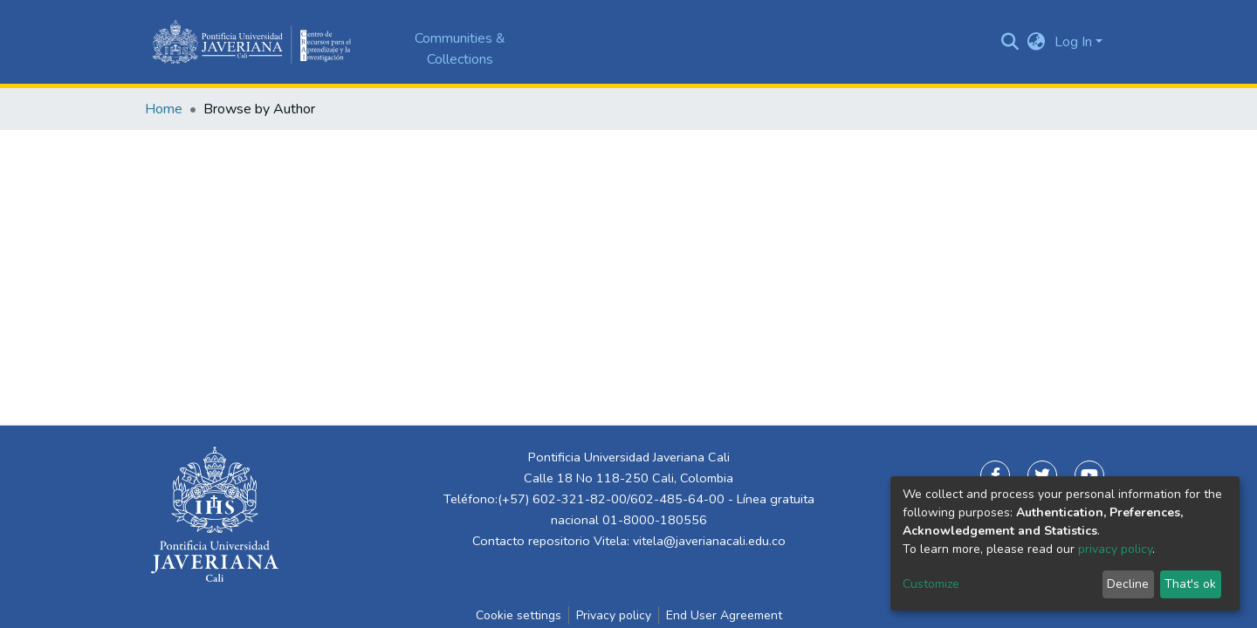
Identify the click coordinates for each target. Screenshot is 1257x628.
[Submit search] (1010, 42)
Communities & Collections (460, 49)
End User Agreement (724, 615)
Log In (1073, 41)
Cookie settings (518, 615)
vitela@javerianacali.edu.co (709, 541)
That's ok (1190, 584)
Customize (931, 584)
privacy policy (1115, 549)
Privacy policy (613, 615)
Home (163, 109)
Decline (1128, 584)
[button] (1036, 41)
